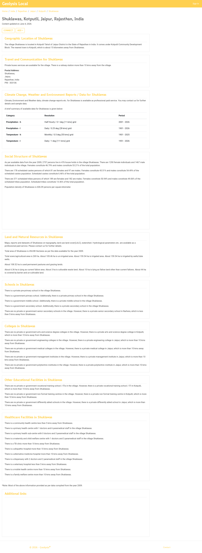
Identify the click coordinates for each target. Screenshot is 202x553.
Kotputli (42, 11)
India (13, 11)
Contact (166, 547)
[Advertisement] (76, 209)
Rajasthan (22, 11)
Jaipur (33, 11)
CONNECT (8, 30)
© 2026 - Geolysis (40, 547)
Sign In (196, 3)
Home (5, 11)
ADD (19, 30)
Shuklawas (54, 11)
